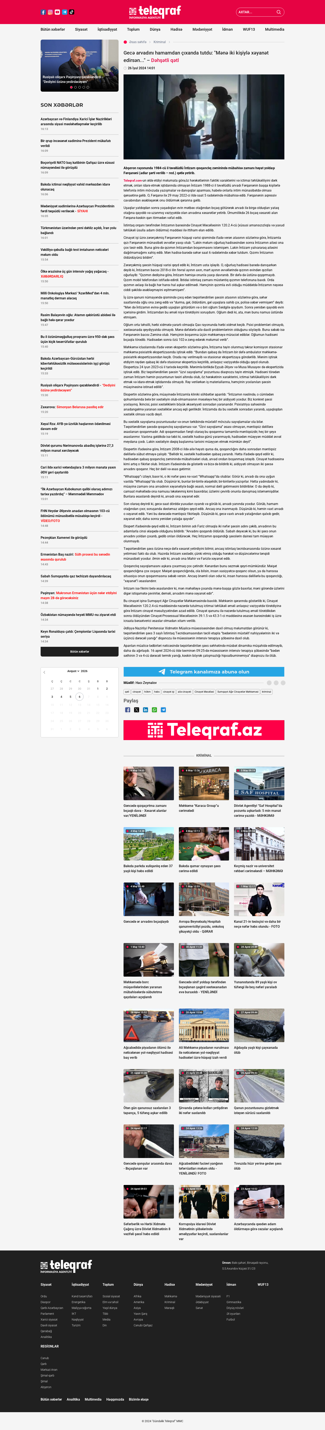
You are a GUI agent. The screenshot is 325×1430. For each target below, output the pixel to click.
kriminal (266, 691)
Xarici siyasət (49, 1319)
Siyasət (81, 29)
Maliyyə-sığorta (81, 1308)
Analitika (46, 1337)
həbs (157, 691)
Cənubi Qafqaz (143, 1325)
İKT (74, 1313)
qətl (127, 691)
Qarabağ (46, 1331)
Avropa (138, 1319)
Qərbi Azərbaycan (52, 1308)
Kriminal (170, 1302)
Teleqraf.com (133, 180)
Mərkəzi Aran (49, 1369)
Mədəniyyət (202, 29)
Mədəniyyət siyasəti (208, 1296)
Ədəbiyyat (202, 1302)
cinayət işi (168, 691)
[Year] (87, 671)
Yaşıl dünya (110, 1308)
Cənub (45, 1358)
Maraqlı (169, 1308)
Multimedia (274, 29)
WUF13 (249, 29)
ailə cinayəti (184, 691)
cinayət (137, 691)
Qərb (44, 1364)
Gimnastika (234, 1302)
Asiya (137, 1308)
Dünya (155, 29)
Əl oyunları (233, 1313)
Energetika (78, 1302)
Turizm (76, 1325)
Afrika (137, 1296)
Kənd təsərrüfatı (82, 1296)
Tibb (105, 1313)
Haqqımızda (115, 1399)
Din (105, 1325)
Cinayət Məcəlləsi (204, 691)
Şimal (44, 1381)
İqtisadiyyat (107, 29)
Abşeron (46, 1387)
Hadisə (176, 29)
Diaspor (46, 1302)
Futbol (231, 1319)
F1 (228, 1296)
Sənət (199, 1308)
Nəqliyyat (78, 1319)
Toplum (133, 29)
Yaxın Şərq (140, 1313)
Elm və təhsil (110, 1302)
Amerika (139, 1302)
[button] (71, 87)
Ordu (44, 1296)
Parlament (47, 1313)
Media (106, 1319)
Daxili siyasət (49, 1325)
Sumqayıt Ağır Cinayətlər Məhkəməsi (237, 691)
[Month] (73, 671)
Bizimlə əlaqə (138, 1399)
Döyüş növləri (235, 1308)
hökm (147, 691)
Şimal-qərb (47, 1375)
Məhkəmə (171, 1296)
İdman (227, 29)
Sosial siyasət (111, 1296)
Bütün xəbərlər (53, 29)
